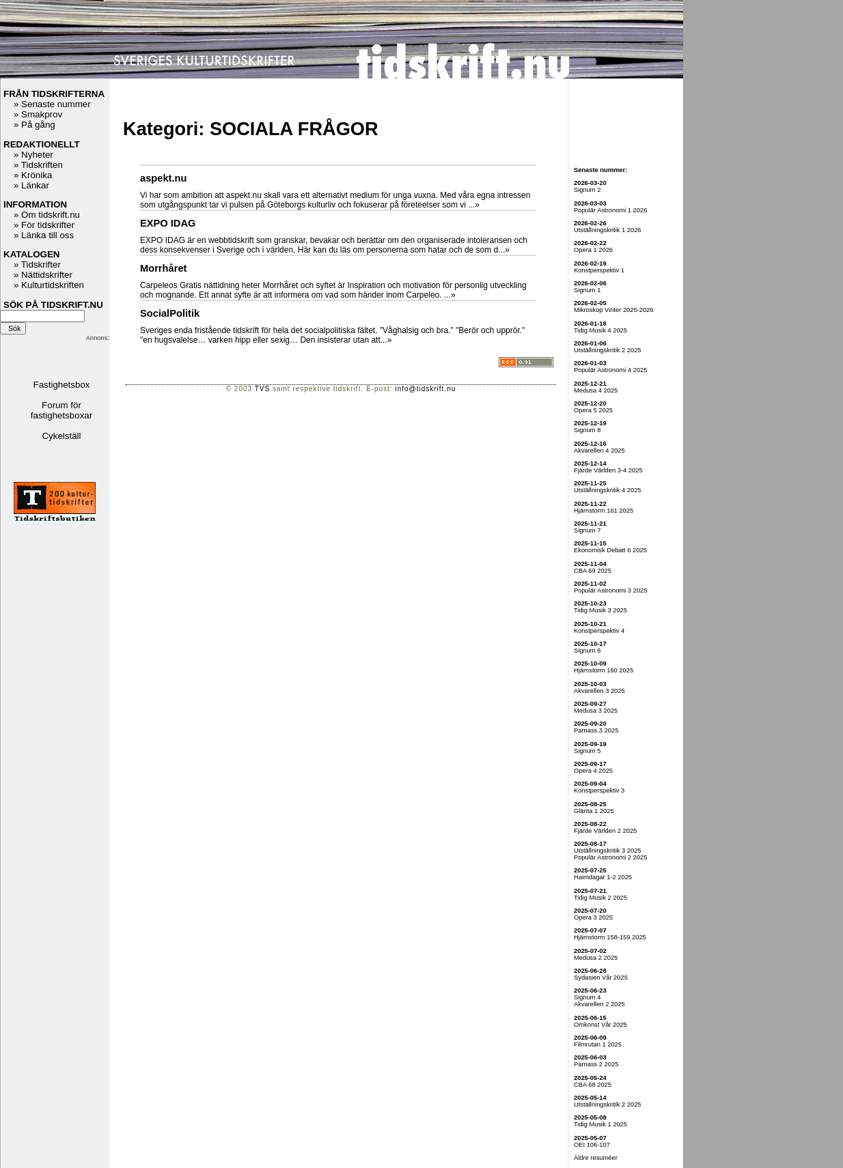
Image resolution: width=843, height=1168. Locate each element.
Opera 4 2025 (593, 770)
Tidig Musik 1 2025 (600, 1124)
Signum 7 (587, 530)
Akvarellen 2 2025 (599, 1004)
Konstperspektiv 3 (599, 790)
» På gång (34, 124)
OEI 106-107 (592, 1144)
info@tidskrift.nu (425, 389)
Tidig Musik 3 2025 (600, 610)
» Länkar (31, 185)
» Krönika (33, 175)
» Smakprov (38, 114)
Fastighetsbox (61, 385)
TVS (262, 389)
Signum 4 (587, 997)
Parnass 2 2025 (596, 1064)
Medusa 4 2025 (596, 390)
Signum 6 (587, 650)
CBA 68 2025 (592, 1084)
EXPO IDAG (167, 223)
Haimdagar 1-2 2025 (603, 877)
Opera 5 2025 (593, 410)
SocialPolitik (169, 313)
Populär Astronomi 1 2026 (610, 210)
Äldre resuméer (596, 1157)
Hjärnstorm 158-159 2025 (610, 937)
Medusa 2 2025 (596, 957)
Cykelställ (61, 436)
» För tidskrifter (44, 225)
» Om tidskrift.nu (47, 215)
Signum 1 (587, 290)
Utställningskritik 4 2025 (607, 490)
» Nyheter (33, 154)
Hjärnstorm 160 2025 (603, 670)
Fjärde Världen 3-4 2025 (608, 470)
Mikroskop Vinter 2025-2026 (614, 310)
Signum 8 (587, 430)
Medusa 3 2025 (596, 710)
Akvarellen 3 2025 (599, 690)
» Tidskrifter (37, 264)
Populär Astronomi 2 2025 (610, 857)
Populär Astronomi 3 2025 (610, 590)
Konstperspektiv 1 (599, 270)
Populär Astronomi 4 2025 (610, 370)
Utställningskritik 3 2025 (607, 850)
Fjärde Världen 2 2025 (605, 830)
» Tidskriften (38, 165)
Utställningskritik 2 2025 (607, 350)
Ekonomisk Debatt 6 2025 (610, 550)
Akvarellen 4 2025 (599, 450)
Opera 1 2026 (593, 249)
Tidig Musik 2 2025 (600, 897)
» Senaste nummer (52, 104)
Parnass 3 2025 (596, 730)
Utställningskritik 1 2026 (607, 230)
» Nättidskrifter (43, 275)
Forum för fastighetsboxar (61, 410)
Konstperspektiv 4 (599, 630)
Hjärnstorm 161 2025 (603, 510)
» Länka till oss (44, 235)
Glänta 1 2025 (594, 811)
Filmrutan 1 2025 (598, 1044)
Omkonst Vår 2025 (600, 1024)
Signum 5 (587, 750)
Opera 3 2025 (593, 917)
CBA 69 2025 (592, 570)
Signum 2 (587, 189)
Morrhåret (163, 268)
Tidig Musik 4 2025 (600, 330)
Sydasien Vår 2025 (601, 977)
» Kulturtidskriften (49, 285)
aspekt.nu (163, 178)
